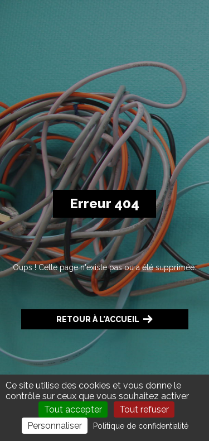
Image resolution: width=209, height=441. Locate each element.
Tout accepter (73, 409)
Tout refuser (144, 409)
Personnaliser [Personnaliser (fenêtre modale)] (54, 425)
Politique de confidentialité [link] (140, 425)
